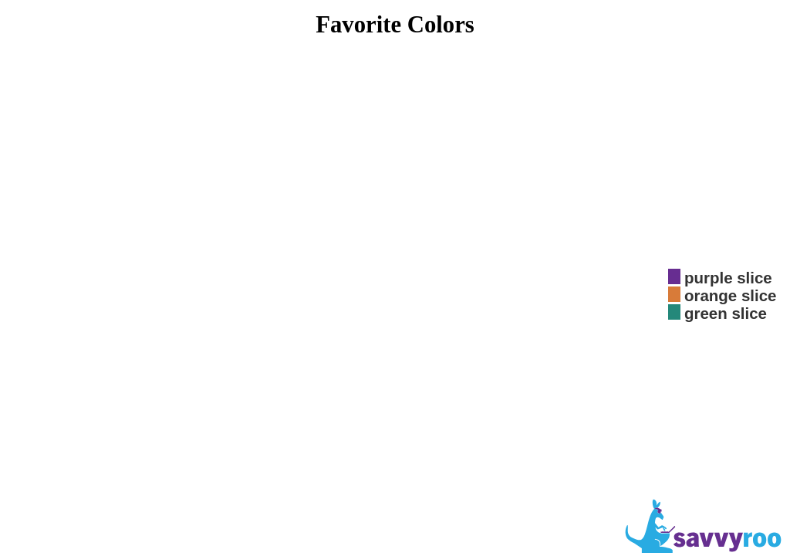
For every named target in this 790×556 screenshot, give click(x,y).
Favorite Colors (395, 25)
